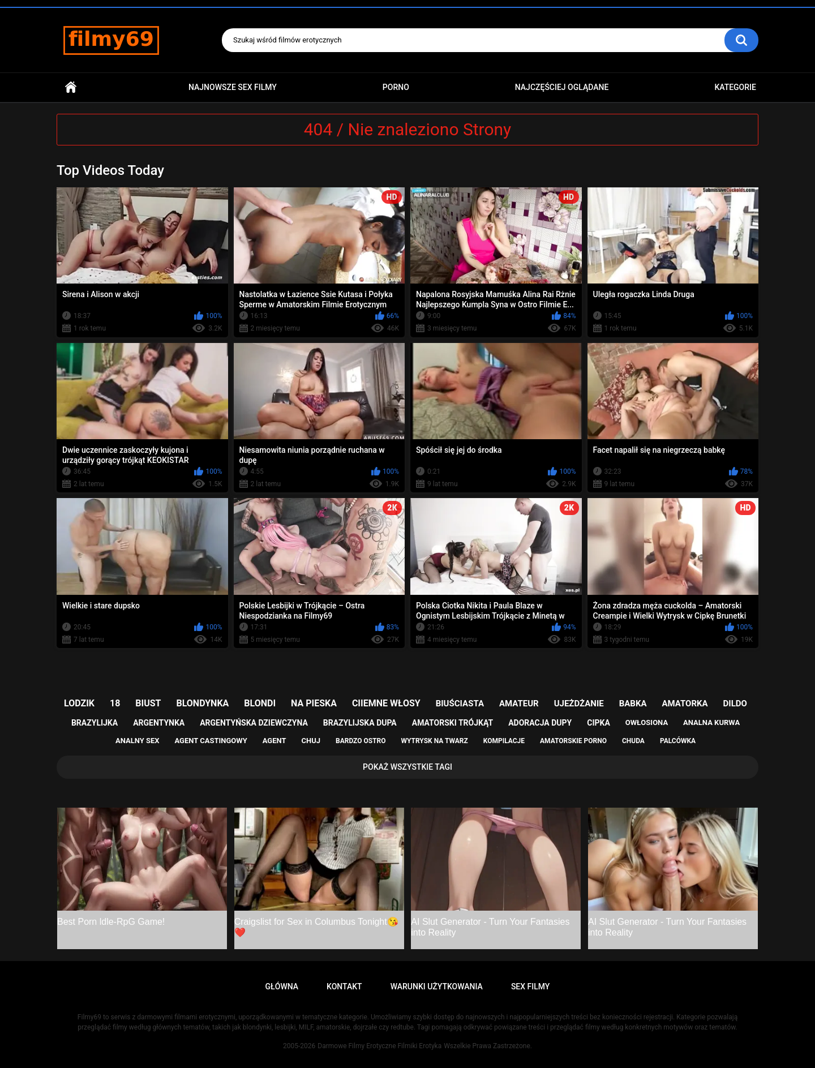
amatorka (684, 703)
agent (274, 740)
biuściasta (460, 703)
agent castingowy (210, 740)
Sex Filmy (530, 986)
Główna (71, 87)
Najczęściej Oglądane (562, 87)
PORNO (396, 87)
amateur (519, 703)
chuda (633, 741)
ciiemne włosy (386, 703)
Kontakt (344, 986)
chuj (311, 740)
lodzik (79, 703)
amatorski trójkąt (452, 722)
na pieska (314, 703)
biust (148, 703)
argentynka (159, 722)
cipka (598, 722)
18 (115, 703)
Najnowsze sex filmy (232, 87)
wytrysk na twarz (434, 741)
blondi (260, 703)
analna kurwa (711, 722)
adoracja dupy (540, 722)
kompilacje (504, 741)
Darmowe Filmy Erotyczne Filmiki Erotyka (379, 1046)
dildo (735, 703)
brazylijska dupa (360, 722)
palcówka (678, 741)
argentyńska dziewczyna (254, 722)
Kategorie (735, 87)
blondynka (202, 703)
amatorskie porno (573, 741)
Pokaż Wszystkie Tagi (407, 766)
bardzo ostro (361, 741)
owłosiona (646, 722)
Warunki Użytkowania (437, 986)
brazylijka (94, 722)
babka (633, 703)
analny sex (137, 740)
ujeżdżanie (579, 703)
